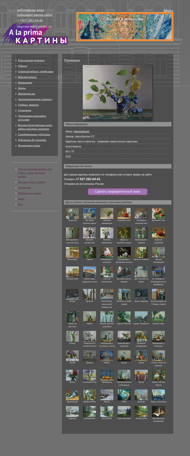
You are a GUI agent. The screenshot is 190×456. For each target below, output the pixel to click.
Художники (24, 187)
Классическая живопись (31, 60)
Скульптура (24, 110)
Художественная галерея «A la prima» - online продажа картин (35, 173)
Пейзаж (22, 66)
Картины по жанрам (30, 193)
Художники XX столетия (32, 140)
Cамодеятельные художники (34, 134)
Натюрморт (25, 82)
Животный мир (26, 93)
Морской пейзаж (27, 77)
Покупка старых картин (31, 182)
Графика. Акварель (28, 104)
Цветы (22, 88)
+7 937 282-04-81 (87, 179)
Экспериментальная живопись (35, 99)
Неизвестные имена (29, 145)
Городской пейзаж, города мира (35, 71)
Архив (21, 198)
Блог (20, 204)
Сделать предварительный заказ (117, 191)
